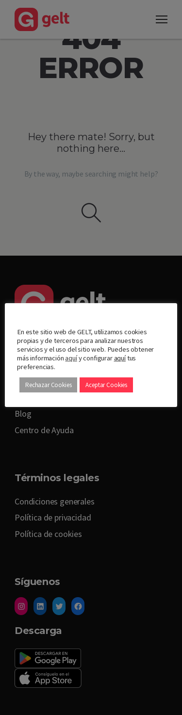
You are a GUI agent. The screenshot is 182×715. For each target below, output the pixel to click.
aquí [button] (120, 358)
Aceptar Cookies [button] (106, 385)
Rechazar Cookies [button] (48, 385)
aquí (71, 358)
